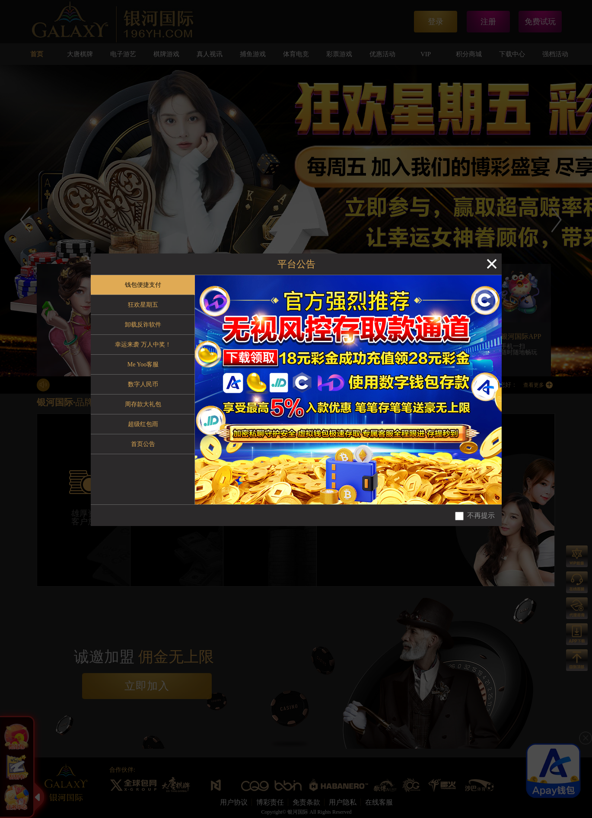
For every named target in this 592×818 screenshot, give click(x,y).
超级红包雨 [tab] (143, 424)
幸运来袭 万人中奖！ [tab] (143, 344)
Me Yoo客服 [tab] (143, 364)
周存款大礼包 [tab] (143, 404)
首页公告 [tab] (143, 444)
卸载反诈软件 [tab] (143, 324)
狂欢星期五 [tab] (143, 305)
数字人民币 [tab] (143, 384)
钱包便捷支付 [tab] (143, 285)
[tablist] (143, 389)
